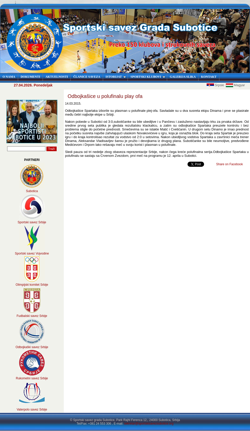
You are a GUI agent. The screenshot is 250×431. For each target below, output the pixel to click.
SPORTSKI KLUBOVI (147, 77)
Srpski (216, 85)
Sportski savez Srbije (32, 222)
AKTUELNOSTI (56, 77)
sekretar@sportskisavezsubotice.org (148, 423)
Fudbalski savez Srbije (32, 316)
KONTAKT (208, 77)
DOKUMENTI (30, 77)
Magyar (235, 85)
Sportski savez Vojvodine (32, 253)
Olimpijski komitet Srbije (32, 284)
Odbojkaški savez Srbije (32, 347)
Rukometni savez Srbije (32, 378)
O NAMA (9, 77)
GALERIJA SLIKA (183, 77)
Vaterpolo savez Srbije (32, 409)
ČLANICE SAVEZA (86, 77)
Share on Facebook (229, 164)
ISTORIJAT (116, 77)
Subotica (32, 191)
